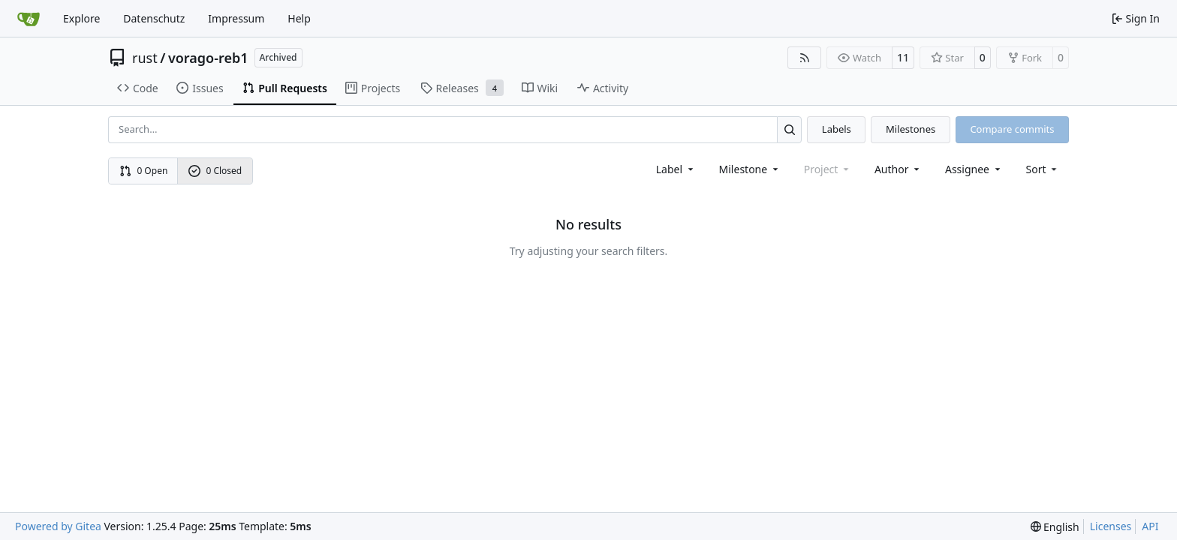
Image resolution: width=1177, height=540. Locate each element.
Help (299, 18)
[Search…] (789, 129)
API (1150, 526)
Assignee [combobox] (974, 169)
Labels (836, 129)
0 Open (143, 170)
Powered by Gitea (58, 526)
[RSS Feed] (804, 57)
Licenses (1111, 526)
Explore (81, 18)
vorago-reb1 (208, 57)
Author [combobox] (898, 169)
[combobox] (676, 169)
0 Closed (215, 170)
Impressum (236, 18)
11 (903, 57)
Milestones (910, 129)
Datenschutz (154, 18)
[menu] (1043, 169)
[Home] (29, 18)
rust (145, 57)
